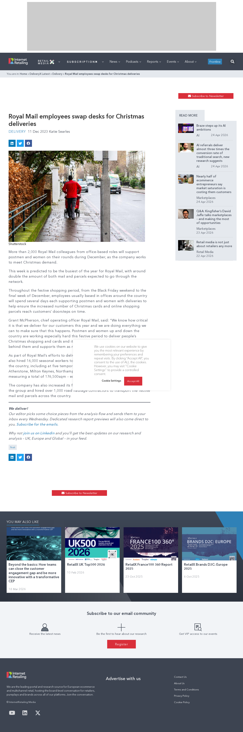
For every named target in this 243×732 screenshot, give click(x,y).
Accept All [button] (133, 381)
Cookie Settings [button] (111, 380)
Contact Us (180, 676)
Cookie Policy (182, 702)
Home (23, 73)
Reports (154, 61)
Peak (12, 447)
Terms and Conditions (186, 689)
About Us (179, 683)
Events (173, 61)
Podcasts (133, 61)
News (115, 61)
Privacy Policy (181, 695)
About (190, 61)
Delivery (57, 73)
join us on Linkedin (39, 433)
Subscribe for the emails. (37, 424)
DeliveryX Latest (40, 73)
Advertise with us (123, 678)
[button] (232, 61)
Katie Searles (59, 131)
